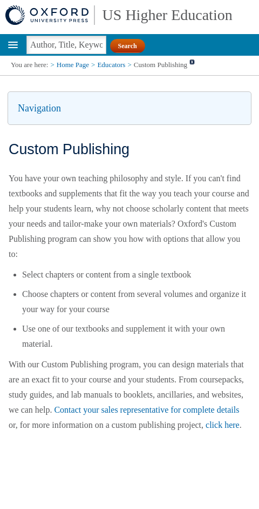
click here (223, 424)
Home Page (73, 65)
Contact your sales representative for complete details (146, 409)
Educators (111, 65)
